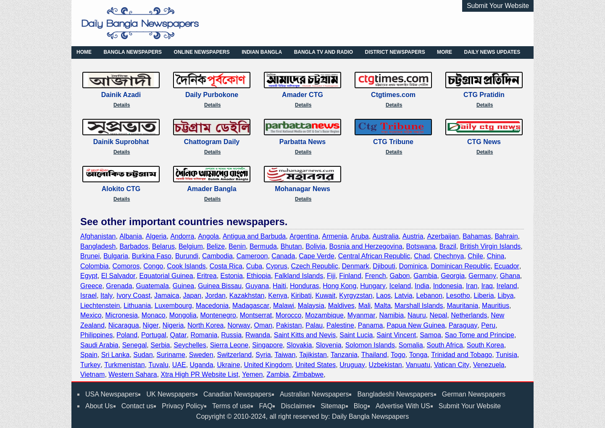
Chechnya (449, 256)
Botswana (421, 246)
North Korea (205, 325)
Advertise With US (403, 406)
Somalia (411, 345)
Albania (130, 236)
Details (121, 105)
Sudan (143, 354)
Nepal (438, 315)
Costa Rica (226, 266)
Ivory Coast (133, 295)
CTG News (484, 141)
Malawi (283, 305)
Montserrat (256, 315)
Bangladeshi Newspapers (395, 394)
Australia (386, 236)
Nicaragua (123, 325)
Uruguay (352, 364)
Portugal (153, 335)
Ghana (510, 275)
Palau (314, 325)
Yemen (252, 374)
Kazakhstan (247, 295)
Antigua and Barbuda (254, 236)
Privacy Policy (183, 406)
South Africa (445, 345)
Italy (106, 295)
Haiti (279, 285)
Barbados (133, 246)
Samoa (430, 335)
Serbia (160, 345)
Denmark (355, 266)
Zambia (277, 374)
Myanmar (361, 315)
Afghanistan (98, 236)
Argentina (303, 236)
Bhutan (291, 246)
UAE (179, 364)
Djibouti (384, 266)
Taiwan (284, 354)
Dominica (413, 266)
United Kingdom (268, 364)
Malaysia (311, 305)
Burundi (186, 256)
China (496, 256)
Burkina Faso (151, 256)
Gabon (399, 275)
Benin (237, 246)
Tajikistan (313, 354)
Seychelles (190, 345)
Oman (263, 325)
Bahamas (477, 236)
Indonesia (447, 285)
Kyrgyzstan (355, 295)
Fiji (331, 275)
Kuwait (325, 295)
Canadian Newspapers (237, 394)
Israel (88, 295)
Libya (505, 295)
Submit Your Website (498, 5)
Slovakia (299, 345)
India (422, 285)
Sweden (201, 354)
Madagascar (250, 305)
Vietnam (92, 374)
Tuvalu (158, 364)
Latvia (404, 295)
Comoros (125, 266)
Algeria (156, 236)
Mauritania (462, 305)
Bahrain (506, 236)
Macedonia (212, 305)
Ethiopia (259, 275)
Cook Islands (186, 266)
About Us (99, 406)
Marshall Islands (419, 305)
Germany (482, 275)
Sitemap (333, 406)
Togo (398, 354)
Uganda (201, 364)
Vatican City (451, 364)
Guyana (257, 285)
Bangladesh (98, 246)
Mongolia (183, 315)
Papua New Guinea (416, 325)
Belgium (191, 246)
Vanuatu (418, 364)
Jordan (215, 295)
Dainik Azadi (121, 94)
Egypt (88, 275)
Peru (488, 325)
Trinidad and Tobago (461, 354)
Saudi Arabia (99, 345)
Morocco (288, 315)
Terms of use (231, 406)
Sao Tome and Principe (479, 335)
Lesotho (458, 295)
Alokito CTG (121, 188)
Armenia (334, 236)
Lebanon (429, 295)
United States (315, 364)
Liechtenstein (100, 305)
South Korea (485, 345)
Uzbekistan (385, 364)
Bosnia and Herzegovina (365, 246)
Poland (126, 335)
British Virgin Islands (490, 246)
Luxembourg (173, 305)
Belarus (163, 246)
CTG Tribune (393, 141)
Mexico (91, 315)
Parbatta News (302, 141)
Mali (364, 305)
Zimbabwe (308, 374)
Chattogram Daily (211, 141)
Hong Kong (339, 285)
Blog (360, 406)
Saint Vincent (396, 335)
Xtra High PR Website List (200, 374)
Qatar (178, 335)
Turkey (90, 364)
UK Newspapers (170, 394)
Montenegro (218, 315)
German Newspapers (473, 394)
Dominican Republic (460, 266)
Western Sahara (132, 374)
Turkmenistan (124, 364)
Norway (238, 325)
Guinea (184, 285)
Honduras (304, 285)
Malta (382, 305)
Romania (203, 335)
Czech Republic (314, 266)
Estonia (232, 275)
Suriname (170, 354)
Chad (422, 256)
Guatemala (152, 285)
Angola (208, 236)
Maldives (341, 305)
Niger (151, 325)
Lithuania (137, 305)
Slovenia (328, 345)
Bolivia (315, 246)
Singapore (267, 345)
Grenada (119, 285)
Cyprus (276, 266)
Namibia (391, 315)
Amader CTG (302, 94)
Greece (91, 285)
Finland (350, 275)
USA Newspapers (111, 394)
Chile (475, 256)
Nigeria (173, 325)
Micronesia (121, 315)
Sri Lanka (115, 354)
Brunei (90, 256)
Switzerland (234, 354)
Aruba (360, 236)
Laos (383, 295)
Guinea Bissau (220, 285)
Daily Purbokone (211, 94)
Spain (88, 354)
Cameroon (252, 256)
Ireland (507, 285)
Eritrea (207, 275)
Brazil (447, 246)
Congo (153, 266)
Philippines (96, 335)
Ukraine (228, 364)
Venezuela (489, 364)
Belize (216, 246)
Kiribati (301, 295)
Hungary (372, 285)
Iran (472, 285)
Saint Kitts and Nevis (305, 335)
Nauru (417, 315)
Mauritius (495, 305)
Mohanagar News (302, 188)
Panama (370, 325)
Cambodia (217, 256)
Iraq (487, 285)
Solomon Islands (370, 345)
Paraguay (463, 325)
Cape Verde (316, 256)
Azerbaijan (443, 236)
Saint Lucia (356, 335)
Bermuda (263, 246)
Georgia (453, 275)
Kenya (277, 295)
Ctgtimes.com (393, 94)
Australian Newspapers (314, 394)
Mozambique (324, 315)
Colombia (94, 266)
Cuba (254, 266)
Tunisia (506, 354)
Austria (413, 236)
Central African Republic (374, 256)
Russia (231, 335)
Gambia (425, 275)
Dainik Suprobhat (121, 141)
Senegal (134, 345)
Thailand (374, 354)
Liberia (484, 295)
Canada (283, 256)
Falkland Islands (299, 275)
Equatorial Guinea (166, 275)
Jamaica (166, 295)
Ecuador (506, 266)
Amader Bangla (211, 188)
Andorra (182, 236)
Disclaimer (296, 406)
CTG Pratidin (484, 94)
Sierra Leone (229, 345)
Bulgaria (115, 256)
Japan (192, 295)
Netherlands (469, 315)
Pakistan (289, 325)
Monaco (154, 315)
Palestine (340, 325)
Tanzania (344, 354)
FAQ (265, 406)
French (375, 275)
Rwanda (257, 335)
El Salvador (118, 275)
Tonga (418, 354)
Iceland (400, 285)
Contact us (137, 406)
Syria (263, 354)
